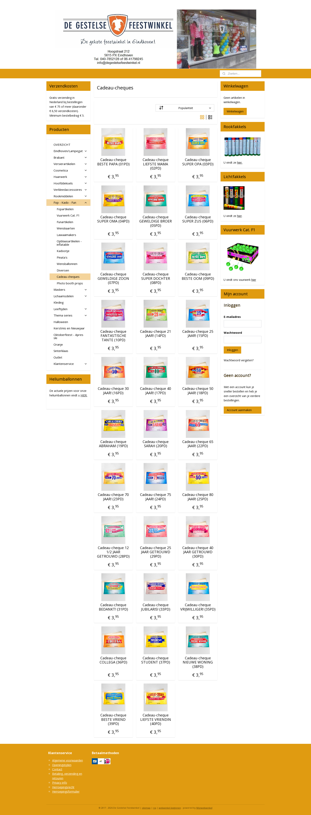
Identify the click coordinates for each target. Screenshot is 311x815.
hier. (239, 162)
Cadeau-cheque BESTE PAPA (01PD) (113, 162)
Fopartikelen (65, 209)
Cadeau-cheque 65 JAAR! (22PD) (197, 444)
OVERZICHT (62, 145)
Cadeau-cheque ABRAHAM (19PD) (113, 444)
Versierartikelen (70, 164)
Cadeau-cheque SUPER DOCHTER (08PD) (155, 278)
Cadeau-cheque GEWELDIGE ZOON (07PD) (113, 278)
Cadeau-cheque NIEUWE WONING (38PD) (198, 662)
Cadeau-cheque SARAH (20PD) (155, 444)
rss (154, 807)
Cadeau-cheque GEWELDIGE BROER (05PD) (155, 221)
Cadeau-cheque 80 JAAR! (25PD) (197, 497)
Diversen (63, 270)
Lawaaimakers (66, 235)
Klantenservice (70, 364)
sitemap (146, 807)
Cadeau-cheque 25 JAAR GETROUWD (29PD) (155, 552)
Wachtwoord (233, 333)
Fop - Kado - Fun (70, 202)
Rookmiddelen (70, 196)
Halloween (61, 322)
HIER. (84, 395)
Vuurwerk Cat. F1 (68, 215)
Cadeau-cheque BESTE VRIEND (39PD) (113, 719)
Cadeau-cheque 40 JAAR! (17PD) (155, 390)
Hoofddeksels (70, 183)
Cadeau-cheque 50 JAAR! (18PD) (197, 390)
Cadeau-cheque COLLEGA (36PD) (113, 660)
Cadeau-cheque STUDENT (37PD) (155, 660)
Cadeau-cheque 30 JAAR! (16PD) (113, 390)
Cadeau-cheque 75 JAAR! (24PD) (155, 497)
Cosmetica (70, 170)
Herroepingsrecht (63, 787)
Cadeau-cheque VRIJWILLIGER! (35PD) (197, 607)
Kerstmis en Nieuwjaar (69, 328)
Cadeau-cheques (68, 277)
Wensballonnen (67, 264)
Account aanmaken (239, 410)
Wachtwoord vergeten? (238, 360)
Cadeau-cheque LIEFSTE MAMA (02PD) (155, 164)
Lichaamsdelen (70, 296)
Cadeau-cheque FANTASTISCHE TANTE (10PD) (113, 335)
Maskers (70, 289)
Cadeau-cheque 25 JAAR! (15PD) (197, 333)
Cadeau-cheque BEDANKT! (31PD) (113, 607)
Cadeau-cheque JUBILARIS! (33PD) (155, 607)
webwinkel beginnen (170, 807)
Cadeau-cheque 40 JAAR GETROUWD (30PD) (197, 552)
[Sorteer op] (185, 108)
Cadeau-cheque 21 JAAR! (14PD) (155, 333)
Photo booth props (70, 283)
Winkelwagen (235, 111)
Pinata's (62, 257)
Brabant (70, 157)
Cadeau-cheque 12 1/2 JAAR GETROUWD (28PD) (113, 552)
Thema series (70, 315)
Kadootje (63, 251)
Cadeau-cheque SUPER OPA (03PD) (197, 162)
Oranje (58, 344)
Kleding (59, 302)
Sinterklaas (61, 351)
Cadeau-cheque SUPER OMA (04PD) (113, 219)
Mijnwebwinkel (204, 807)
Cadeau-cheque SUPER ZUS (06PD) (197, 219)
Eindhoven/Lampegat (70, 151)
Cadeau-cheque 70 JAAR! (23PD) (113, 497)
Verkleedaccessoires (70, 190)
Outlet (58, 357)
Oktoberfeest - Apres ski (68, 336)
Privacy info (59, 782)
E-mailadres (232, 317)
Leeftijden (70, 309)
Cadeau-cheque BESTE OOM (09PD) (197, 276)
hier (239, 216)
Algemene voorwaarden (67, 760)
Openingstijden (61, 765)
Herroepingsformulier (66, 791)
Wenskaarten (66, 228)
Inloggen (232, 350)
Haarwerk (70, 177)
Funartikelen (65, 222)
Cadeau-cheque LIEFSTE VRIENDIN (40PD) (155, 719)
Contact (57, 769)
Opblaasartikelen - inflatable (69, 242)
